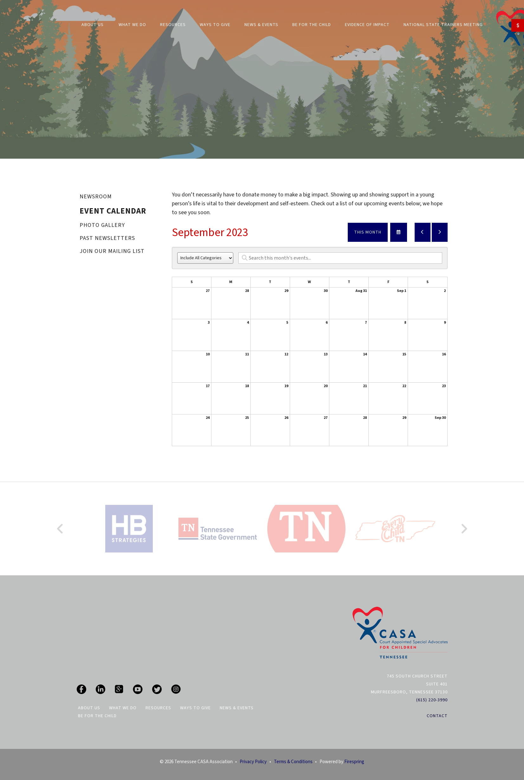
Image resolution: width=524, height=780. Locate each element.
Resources (173, 25)
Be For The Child (311, 25)
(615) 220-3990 (432, 700)
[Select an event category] (205, 258)
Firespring (354, 761)
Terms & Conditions (293, 761)
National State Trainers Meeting (443, 25)
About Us (92, 25)
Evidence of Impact (367, 25)
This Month (367, 232)
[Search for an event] (340, 258)
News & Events (261, 25)
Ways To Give (195, 708)
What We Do (132, 25)
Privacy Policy (253, 761)
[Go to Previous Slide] (60, 528)
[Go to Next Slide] (464, 528)
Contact (437, 716)
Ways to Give (215, 25)
